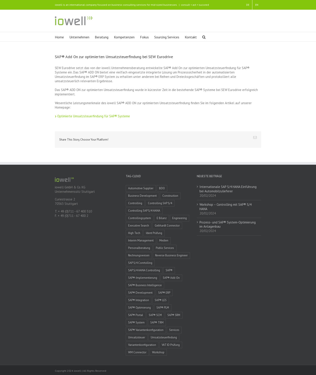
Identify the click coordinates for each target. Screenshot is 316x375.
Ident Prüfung (154, 233)
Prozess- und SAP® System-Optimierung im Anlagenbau (227, 224)
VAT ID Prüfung (171, 345)
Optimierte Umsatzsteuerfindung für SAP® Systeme (93, 116)
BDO (162, 188)
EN (256, 4)
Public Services (165, 248)
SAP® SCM (155, 315)
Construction (170, 196)
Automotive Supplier (140, 188)
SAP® (169, 270)
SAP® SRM (173, 315)
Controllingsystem (139, 218)
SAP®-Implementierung (142, 278)
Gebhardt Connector (167, 225)
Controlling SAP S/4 (160, 203)
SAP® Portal (135, 315)
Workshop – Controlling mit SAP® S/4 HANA (225, 206)
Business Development (142, 196)
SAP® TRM (156, 322)
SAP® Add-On (171, 278)
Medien (163, 240)
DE (247, 4)
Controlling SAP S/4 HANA (144, 210)
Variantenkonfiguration (142, 345)
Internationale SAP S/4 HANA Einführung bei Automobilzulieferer (228, 189)
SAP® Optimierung (139, 307)
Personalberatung (139, 248)
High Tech (134, 233)
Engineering (179, 218)
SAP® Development (140, 293)
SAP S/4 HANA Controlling (144, 270)
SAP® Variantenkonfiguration (145, 330)
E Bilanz (162, 218)
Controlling (135, 203)
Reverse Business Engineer (171, 255)
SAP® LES (161, 300)
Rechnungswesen (138, 255)
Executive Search (138, 225)
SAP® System (136, 322)
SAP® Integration (138, 300)
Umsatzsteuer (136, 337)
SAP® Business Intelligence (145, 285)
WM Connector (137, 352)
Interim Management (141, 240)
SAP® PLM (162, 307)
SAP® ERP (164, 293)
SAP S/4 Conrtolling (140, 263)
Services (174, 330)
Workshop (158, 352)
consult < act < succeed (195, 4)
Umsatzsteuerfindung (164, 337)
